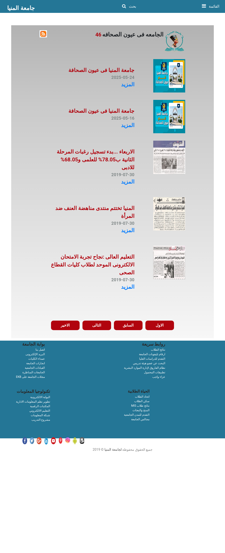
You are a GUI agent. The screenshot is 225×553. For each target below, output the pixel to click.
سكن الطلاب (141, 401)
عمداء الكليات (36, 358)
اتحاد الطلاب (142, 396)
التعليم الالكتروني (39, 410)
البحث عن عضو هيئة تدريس (149, 363)
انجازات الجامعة (35, 363)
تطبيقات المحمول (154, 372)
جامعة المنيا (21, 8)
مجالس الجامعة (140, 419)
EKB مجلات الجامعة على (30, 377)
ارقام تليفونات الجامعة (152, 354)
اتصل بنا (40, 349)
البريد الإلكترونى (35, 354)
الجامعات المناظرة (33, 372)
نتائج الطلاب (158, 349)
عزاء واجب (158, 377)
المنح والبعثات (141, 410)
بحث (129, 6)
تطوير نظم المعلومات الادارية (33, 401)
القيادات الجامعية (35, 367)
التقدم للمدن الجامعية (136, 414)
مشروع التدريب (40, 419)
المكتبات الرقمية (40, 406)
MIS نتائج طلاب (140, 405)
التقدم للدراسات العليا (152, 358)
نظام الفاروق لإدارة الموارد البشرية (144, 367)
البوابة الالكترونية (40, 397)
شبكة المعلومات (40, 415)
